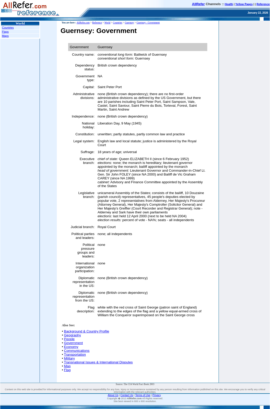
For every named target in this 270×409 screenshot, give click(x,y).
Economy (71, 347)
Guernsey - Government (148, 22)
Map (67, 366)
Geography (72, 335)
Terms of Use (142, 395)
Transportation (75, 354)
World (107, 22)
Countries (8, 27)
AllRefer (198, 4)
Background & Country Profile (86, 331)
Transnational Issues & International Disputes (98, 362)
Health (229, 4)
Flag (67, 370)
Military (69, 358)
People (69, 339)
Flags (5, 31)
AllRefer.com (83, 22)
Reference (263, 4)
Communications (76, 351)
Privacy (156, 395)
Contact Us (126, 395)
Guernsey (129, 22)
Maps (5, 35)
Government (73, 343)
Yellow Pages (244, 4)
